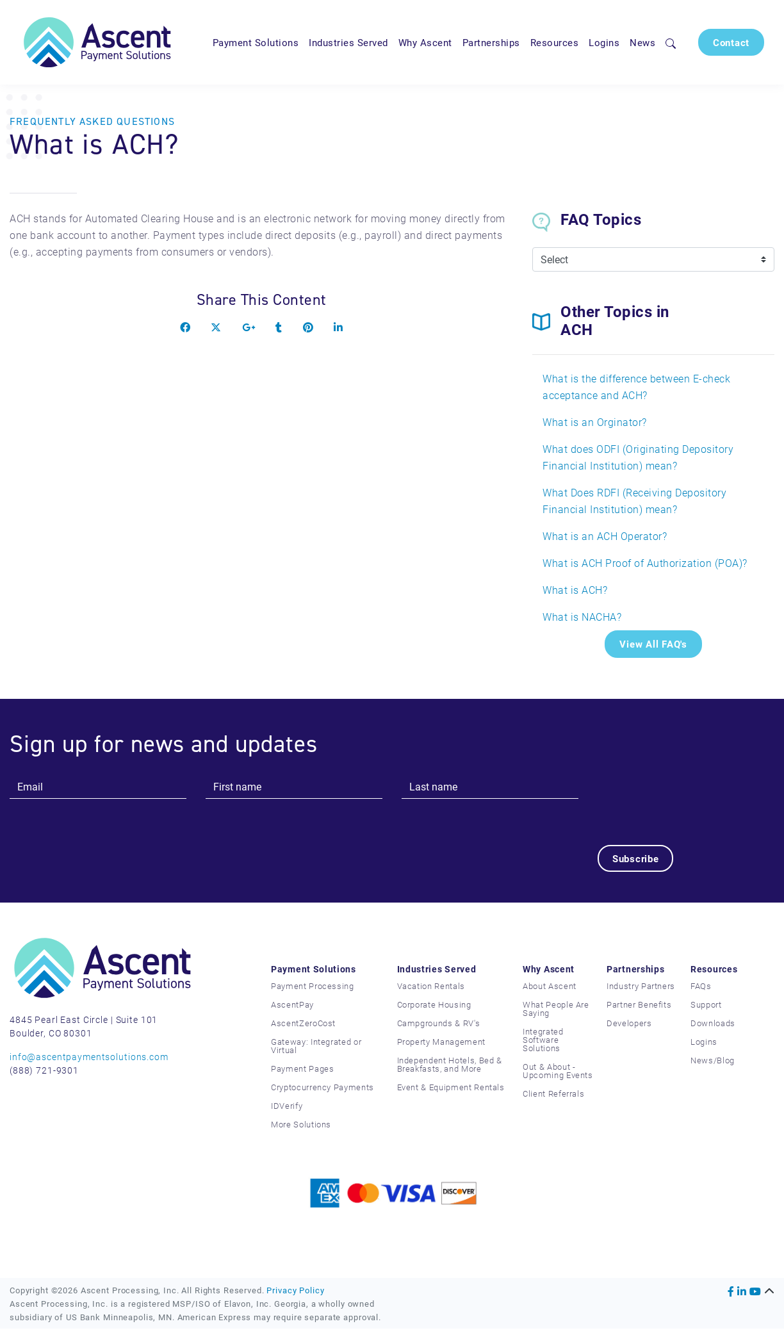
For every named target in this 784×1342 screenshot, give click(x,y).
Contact (731, 42)
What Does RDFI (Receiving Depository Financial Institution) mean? (634, 501)
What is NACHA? (582, 616)
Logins (604, 42)
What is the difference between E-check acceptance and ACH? (636, 387)
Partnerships (491, 42)
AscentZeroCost (303, 1023)
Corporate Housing (434, 1004)
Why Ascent (425, 42)
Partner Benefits (639, 1004)
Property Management (441, 1041)
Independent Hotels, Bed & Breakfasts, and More (449, 1064)
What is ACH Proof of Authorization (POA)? (645, 562)
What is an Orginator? (595, 422)
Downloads (712, 1023)
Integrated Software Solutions (543, 1040)
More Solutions (301, 1124)
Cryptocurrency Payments (322, 1087)
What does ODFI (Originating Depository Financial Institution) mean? (638, 457)
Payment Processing (312, 986)
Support (706, 1004)
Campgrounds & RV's (438, 1023)
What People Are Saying (556, 1009)
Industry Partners (641, 986)
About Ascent (549, 986)
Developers (629, 1023)
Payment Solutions (256, 42)
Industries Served (348, 42)
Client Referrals (553, 1093)
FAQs (701, 986)
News (642, 42)
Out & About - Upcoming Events (558, 1071)
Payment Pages (302, 1068)
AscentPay (292, 1004)
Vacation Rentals (431, 986)
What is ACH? (575, 589)
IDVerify (286, 1105)
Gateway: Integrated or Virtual (316, 1046)
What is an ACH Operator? (605, 536)
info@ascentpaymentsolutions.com (89, 1057)
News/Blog (712, 1060)
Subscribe (635, 858)
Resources (554, 42)
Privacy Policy (295, 1289)
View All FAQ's (653, 643)
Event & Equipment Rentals (451, 1087)
